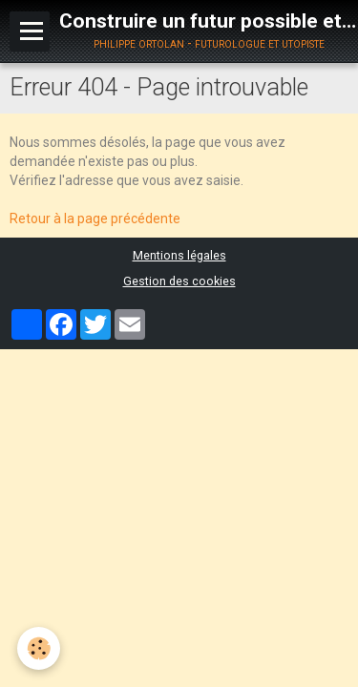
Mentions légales (179, 255)
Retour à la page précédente (95, 218)
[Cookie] (38, 648)
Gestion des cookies (179, 281)
